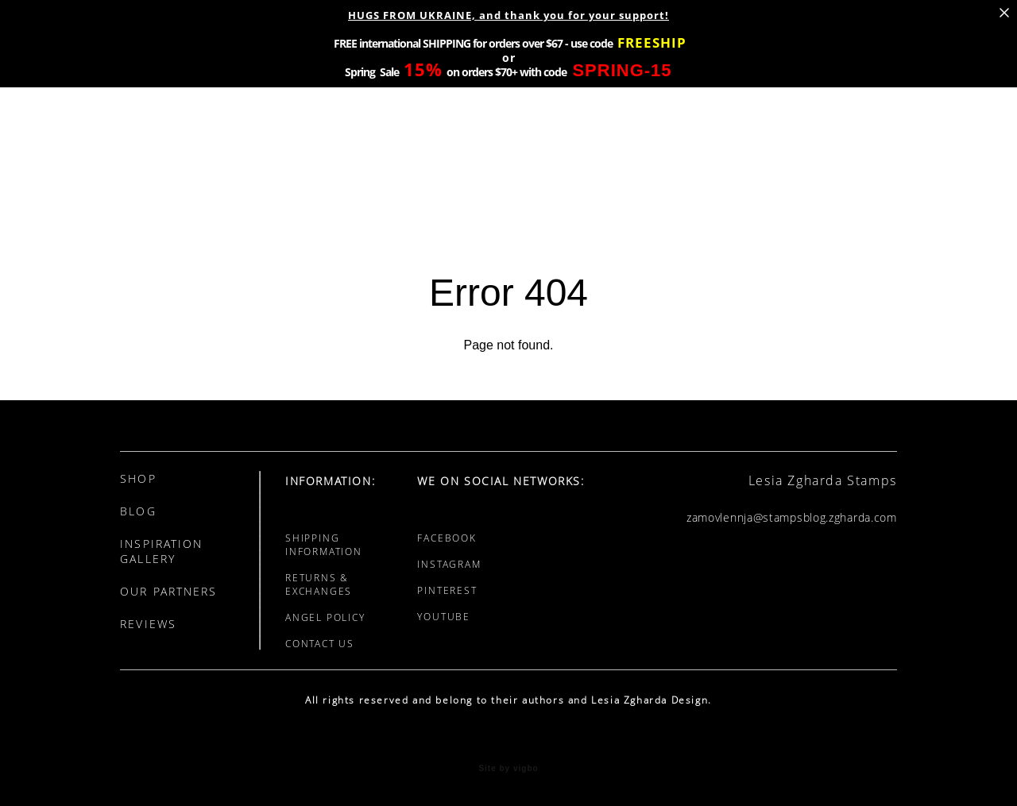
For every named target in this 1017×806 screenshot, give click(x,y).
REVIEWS (148, 623)
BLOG (138, 511)
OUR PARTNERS (168, 591)
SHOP (138, 478)
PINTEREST (447, 590)
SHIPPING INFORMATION (323, 544)
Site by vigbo (508, 769)
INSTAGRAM (449, 564)
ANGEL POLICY (325, 617)
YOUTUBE (443, 616)
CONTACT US (319, 643)
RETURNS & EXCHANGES (318, 584)
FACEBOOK (446, 538)
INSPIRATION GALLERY (161, 551)
